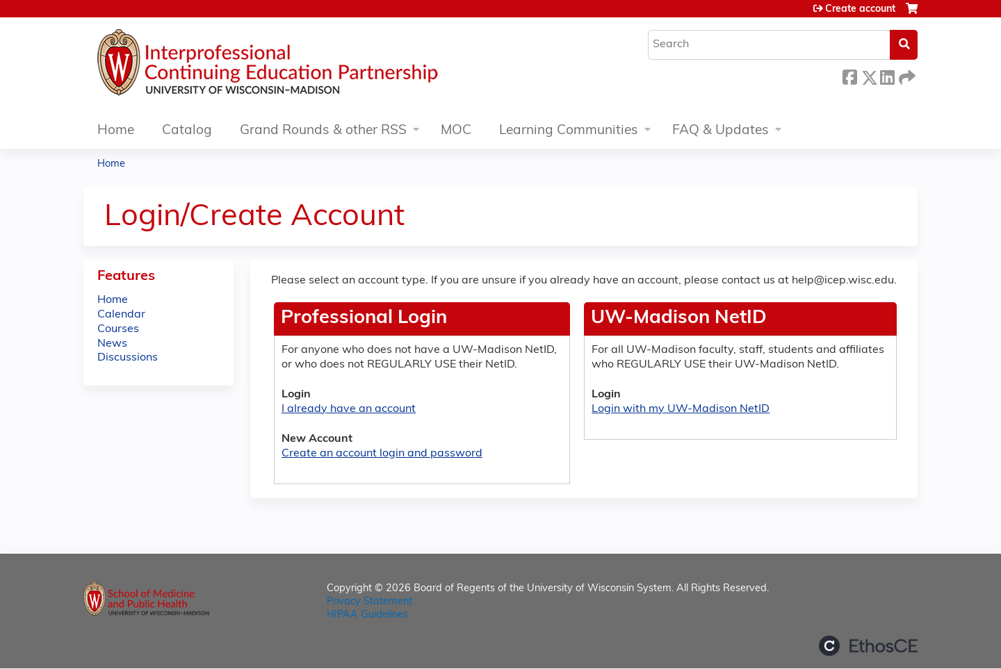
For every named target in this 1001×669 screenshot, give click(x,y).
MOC (456, 131)
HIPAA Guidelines (367, 615)
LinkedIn (887, 75)
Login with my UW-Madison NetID (681, 409)
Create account (860, 9)
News (112, 343)
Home (115, 131)
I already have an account (349, 409)
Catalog (187, 131)
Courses (118, 329)
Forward (906, 75)
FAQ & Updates (720, 131)
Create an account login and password (382, 453)
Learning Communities (568, 131)
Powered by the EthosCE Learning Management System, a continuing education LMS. (868, 646)
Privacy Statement (369, 602)
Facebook (849, 75)
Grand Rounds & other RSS (323, 131)
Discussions (127, 357)
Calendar (121, 314)
